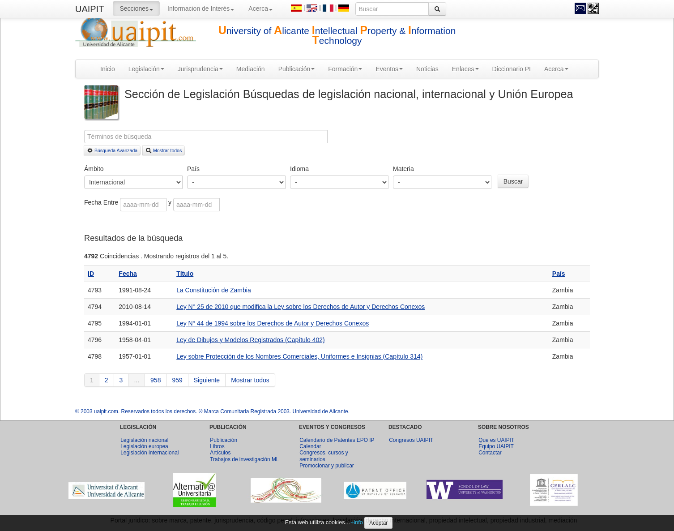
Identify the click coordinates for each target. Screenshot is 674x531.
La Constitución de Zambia (213, 290)
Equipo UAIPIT (496, 446)
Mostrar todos (163, 150)
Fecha (128, 273)
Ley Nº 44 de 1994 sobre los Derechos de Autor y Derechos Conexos (272, 323)
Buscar (513, 181)
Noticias (427, 69)
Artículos (220, 453)
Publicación (296, 69)
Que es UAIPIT (496, 440)
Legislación (146, 69)
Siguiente (207, 380)
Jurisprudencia (200, 69)
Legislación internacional (149, 453)
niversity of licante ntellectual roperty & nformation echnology (337, 36)
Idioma (299, 168)
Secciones (136, 8)
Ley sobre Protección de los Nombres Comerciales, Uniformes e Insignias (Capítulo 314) (299, 356)
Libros (217, 446)
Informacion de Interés (200, 8)
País (193, 168)
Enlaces (465, 69)
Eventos (389, 69)
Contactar (490, 453)
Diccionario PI (511, 69)
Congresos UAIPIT (411, 440)
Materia (403, 168)
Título (184, 273)
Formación (345, 69)
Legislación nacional (144, 440)
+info (356, 522)
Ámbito (94, 168)
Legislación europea (144, 446)
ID (91, 273)
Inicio (107, 69)
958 (155, 380)
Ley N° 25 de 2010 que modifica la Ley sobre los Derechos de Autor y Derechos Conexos (300, 306)
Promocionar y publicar (326, 465)
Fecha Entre (102, 202)
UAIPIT (89, 9)
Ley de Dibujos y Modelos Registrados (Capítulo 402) (250, 339)
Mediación (250, 69)
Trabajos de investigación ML (244, 459)
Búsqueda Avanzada (112, 150)
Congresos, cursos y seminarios (323, 456)
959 (177, 380)
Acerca (260, 8)
